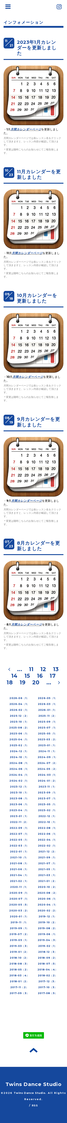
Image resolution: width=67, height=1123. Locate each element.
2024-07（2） (48, 763)
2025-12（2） (19, 715)
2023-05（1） (47, 804)
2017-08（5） (47, 993)
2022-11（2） (19, 822)
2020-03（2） (19, 910)
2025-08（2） (19, 727)
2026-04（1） (19, 704)
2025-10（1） (19, 721)
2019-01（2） (19, 951)
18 (10, 682)
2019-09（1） (19, 928)
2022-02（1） (47, 845)
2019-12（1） (48, 916)
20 (35, 682)
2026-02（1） (19, 710)
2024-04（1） (19, 774)
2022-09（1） (19, 828)
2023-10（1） (19, 792)
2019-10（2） (47, 922)
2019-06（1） (47, 934)
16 (40, 676)
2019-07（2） (19, 934)
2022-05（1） (19, 839)
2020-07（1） (19, 898)
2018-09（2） (48, 957)
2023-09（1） (47, 792)
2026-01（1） (47, 710)
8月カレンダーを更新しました (38, 545)
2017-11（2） (19, 987)
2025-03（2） (48, 739)
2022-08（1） (47, 828)
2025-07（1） (47, 727)
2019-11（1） (19, 922)
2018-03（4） (19, 975)
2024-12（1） (19, 751)
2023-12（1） (19, 786)
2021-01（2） (47, 881)
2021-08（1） (19, 863)
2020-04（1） (48, 904)
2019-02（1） (47, 946)
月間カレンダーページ (26, 129)
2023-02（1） (47, 810)
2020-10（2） (47, 887)
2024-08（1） (19, 763)
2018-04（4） (48, 969)
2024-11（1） (47, 751)
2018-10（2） (19, 957)
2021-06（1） (19, 869)
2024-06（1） (19, 769)
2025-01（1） (47, 745)
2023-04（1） (19, 810)
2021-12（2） (47, 851)
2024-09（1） (48, 757)
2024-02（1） (19, 780)
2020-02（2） (48, 910)
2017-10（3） (47, 987)
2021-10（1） (19, 857)
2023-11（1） (48, 786)
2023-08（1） (19, 798)
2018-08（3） (19, 963)
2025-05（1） (47, 733)
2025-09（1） (47, 721)
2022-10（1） (47, 822)
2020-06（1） (48, 898)
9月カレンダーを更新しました (38, 422)
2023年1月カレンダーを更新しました (37, 47)
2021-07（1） (47, 863)
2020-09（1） (19, 892)
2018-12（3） (47, 951)
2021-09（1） (47, 857)
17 (53, 676)
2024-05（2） (48, 769)
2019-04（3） (48, 940)
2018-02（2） (47, 975)
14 (14, 676)
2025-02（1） (19, 745)
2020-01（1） (19, 916)
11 (31, 669)
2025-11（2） (47, 715)
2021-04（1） (19, 875)
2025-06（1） (19, 733)
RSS (35, 1105)
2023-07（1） (47, 798)
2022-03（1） (19, 845)
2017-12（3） (47, 981)
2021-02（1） (19, 881)
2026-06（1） (19, 698)
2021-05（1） (47, 869)
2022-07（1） (19, 833)
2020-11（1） (19, 887)
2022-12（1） (47, 816)
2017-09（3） (19, 993)
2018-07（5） (48, 963)
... (19, 669)
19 (23, 682)
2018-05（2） (19, 969)
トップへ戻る (33, 1050)
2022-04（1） (48, 839)
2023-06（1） (19, 804)
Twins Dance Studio (33, 1084)
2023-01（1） (19, 816)
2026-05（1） (47, 698)
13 (56, 669)
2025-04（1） (19, 739)
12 (43, 669)
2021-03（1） (47, 875)
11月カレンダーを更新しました (39, 174)
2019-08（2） (48, 928)
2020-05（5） (19, 904)
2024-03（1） (48, 774)
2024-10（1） (19, 757)
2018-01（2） (19, 981)
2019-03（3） (19, 946)
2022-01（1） (19, 851)
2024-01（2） (48, 780)
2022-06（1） (47, 833)
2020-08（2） (48, 892)
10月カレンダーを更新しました (37, 298)
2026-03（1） (47, 704)
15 (27, 676)
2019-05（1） (19, 940)
